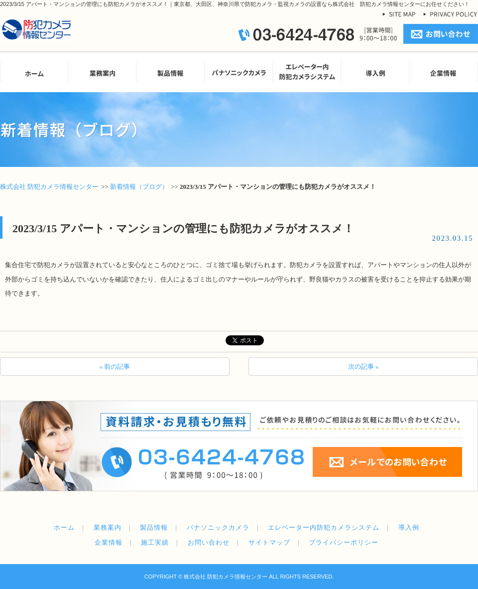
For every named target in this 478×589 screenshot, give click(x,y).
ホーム (64, 527)
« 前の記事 (115, 366)
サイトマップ (269, 542)
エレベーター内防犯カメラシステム (323, 527)
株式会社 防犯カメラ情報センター (49, 186)
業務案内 (107, 527)
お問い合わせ (209, 542)
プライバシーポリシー (343, 542)
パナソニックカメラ (218, 527)
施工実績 (155, 542)
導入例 (408, 527)
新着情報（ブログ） (139, 186)
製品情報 (154, 527)
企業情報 (108, 542)
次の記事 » (363, 366)
